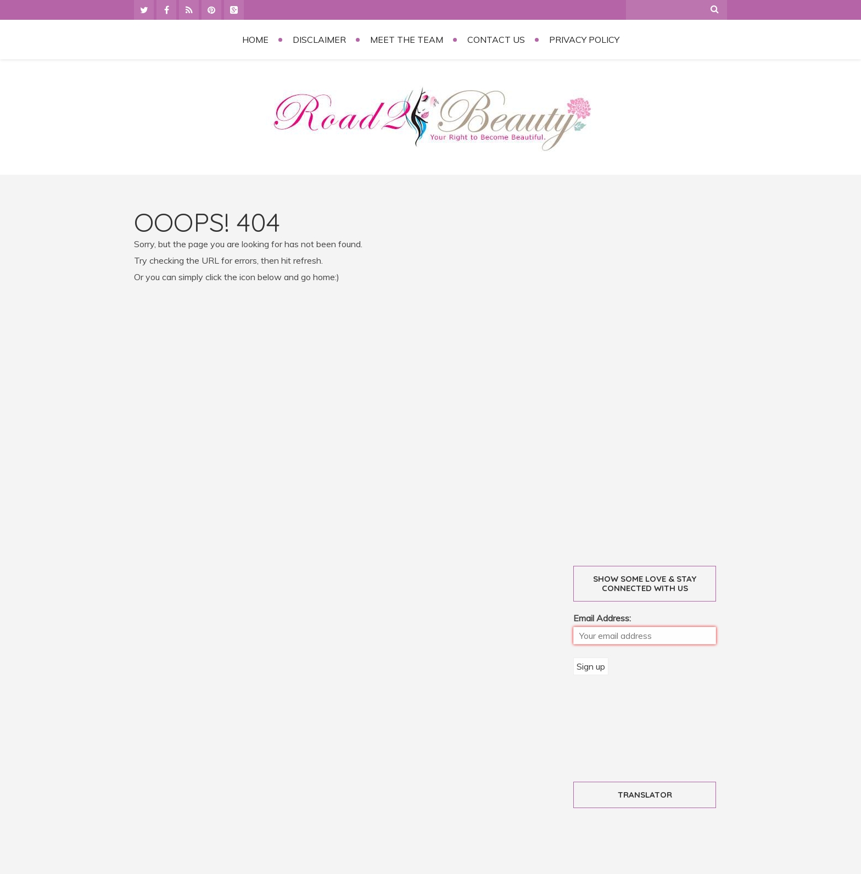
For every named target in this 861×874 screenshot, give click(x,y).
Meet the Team (406, 39)
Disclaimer (319, 39)
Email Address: (602, 618)
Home (255, 39)
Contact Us (496, 39)
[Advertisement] (657, 374)
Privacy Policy (584, 39)
